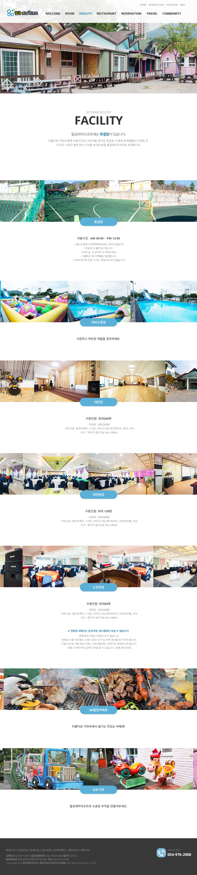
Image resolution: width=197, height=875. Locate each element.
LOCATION (172, 4)
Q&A (182, 4)
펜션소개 (10, 850)
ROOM (69, 13)
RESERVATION (156, 4)
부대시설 (34, 850)
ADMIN (92, 862)
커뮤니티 (85, 850)
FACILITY (85, 13)
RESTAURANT (106, 13)
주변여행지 (60, 850)
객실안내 (22, 850)
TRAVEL (151, 13)
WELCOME (53, 13)
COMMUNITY (171, 13)
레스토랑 (46, 850)
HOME (143, 4)
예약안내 (73, 850)
